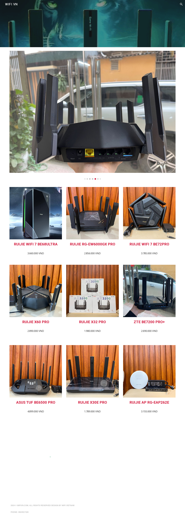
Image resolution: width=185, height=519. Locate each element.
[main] (35, 244)
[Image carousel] (92, 115)
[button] (181, 4)
